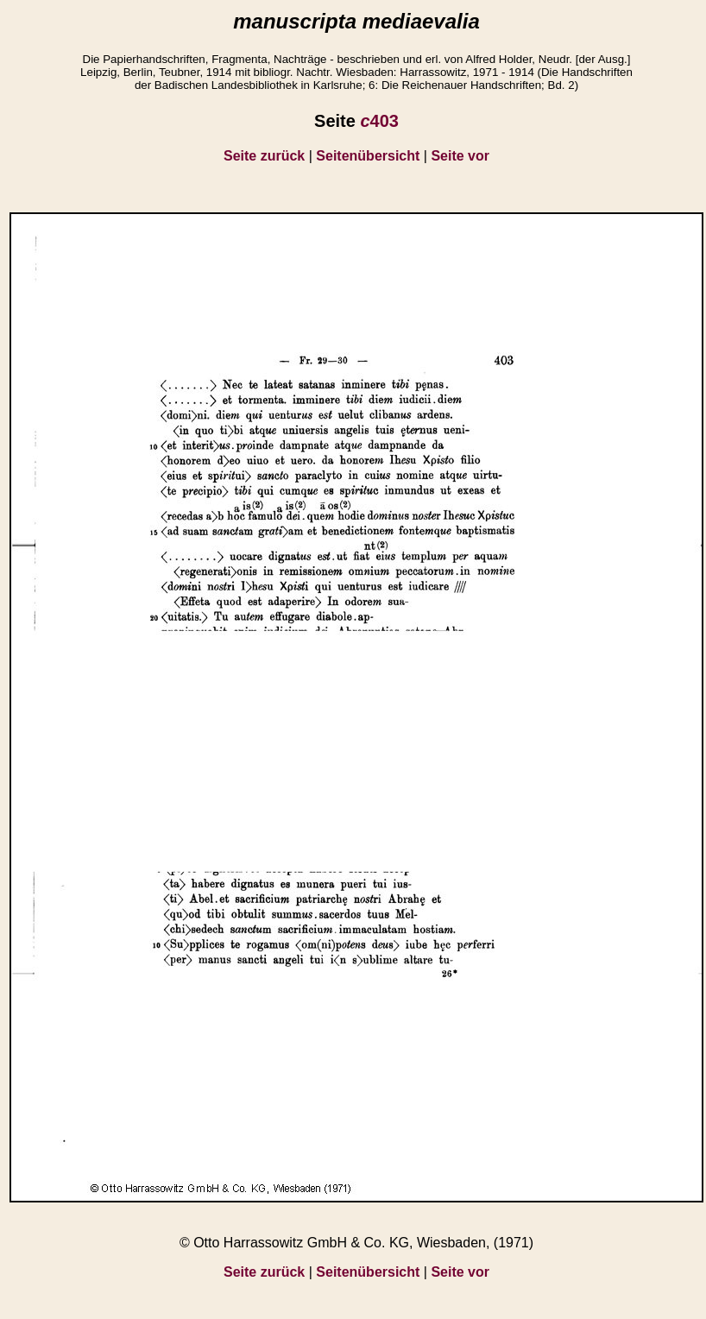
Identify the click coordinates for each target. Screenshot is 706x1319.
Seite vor (460, 155)
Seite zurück (264, 155)
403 (379, 120)
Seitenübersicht (367, 155)
